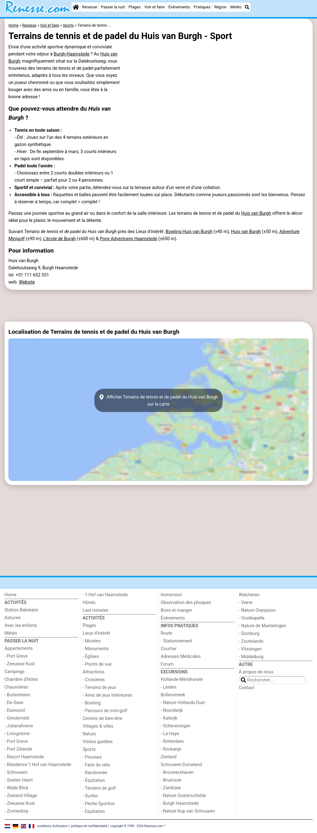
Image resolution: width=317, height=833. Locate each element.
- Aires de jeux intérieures (107, 695)
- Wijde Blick (16, 788)
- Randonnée (95, 772)
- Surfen (90, 796)
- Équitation (94, 780)
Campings (15, 671)
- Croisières (94, 679)
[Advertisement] (159, 306)
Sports (89, 749)
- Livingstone (17, 733)
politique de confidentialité (89, 826)
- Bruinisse (171, 780)
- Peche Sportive (99, 803)
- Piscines (92, 757)
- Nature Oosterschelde (183, 795)
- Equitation (94, 811)
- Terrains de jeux (99, 687)
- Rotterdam (172, 741)
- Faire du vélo (96, 765)
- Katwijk (169, 718)
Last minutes (95, 610)
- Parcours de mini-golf (105, 710)
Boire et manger (176, 610)
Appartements (19, 648)
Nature (89, 734)
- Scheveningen (176, 726)
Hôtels (89, 602)
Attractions (93, 672)
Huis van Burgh (256, 213)
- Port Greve (16, 656)
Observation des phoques (186, 602)
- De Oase (14, 702)
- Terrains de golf (99, 788)
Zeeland (168, 757)
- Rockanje (171, 749)
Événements (179, 7)
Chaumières (16, 687)
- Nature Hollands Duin (183, 702)
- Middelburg (251, 656)
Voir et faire (154, 7)
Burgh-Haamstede (71, 54)
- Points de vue (97, 664)
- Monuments (96, 648)
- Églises (91, 656)
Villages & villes (98, 726)
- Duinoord (15, 710)
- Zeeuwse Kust (20, 664)
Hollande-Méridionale (182, 679)
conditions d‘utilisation (52, 826)
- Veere (245, 602)
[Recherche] (247, 7)
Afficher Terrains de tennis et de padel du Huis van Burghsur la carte (158, 400)
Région (220, 7)
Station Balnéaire (21, 610)
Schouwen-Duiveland (181, 764)
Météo (235, 7)
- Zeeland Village (21, 795)
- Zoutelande (251, 641)
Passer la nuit (113, 7)
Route (166, 633)
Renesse (89, 7)
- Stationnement (176, 641)
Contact (246, 687)
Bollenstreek (173, 695)
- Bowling (92, 703)
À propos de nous (256, 672)
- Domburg (249, 633)
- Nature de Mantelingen (262, 625)
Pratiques (202, 7)
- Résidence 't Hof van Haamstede (38, 764)
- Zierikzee (171, 788)
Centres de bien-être (102, 718)
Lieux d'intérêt (96, 633)
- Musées (92, 641)
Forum (167, 664)
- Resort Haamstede (24, 757)
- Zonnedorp (16, 811)
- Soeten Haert (19, 780)
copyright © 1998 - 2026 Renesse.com (137, 826)
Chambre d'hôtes (21, 679)
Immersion (171, 594)
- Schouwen (16, 772)
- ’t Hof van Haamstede (105, 594)
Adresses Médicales (181, 656)
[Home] (76, 7)
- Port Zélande (18, 749)
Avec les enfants (21, 625)
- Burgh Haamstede (180, 803)
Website (27, 282)
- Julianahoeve (19, 726)
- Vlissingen (250, 649)
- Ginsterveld (17, 718)
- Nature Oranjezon (257, 610)
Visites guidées (98, 741)
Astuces (13, 617)
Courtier (168, 648)
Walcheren (249, 594)
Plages (134, 7)
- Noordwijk (172, 710)
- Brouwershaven (177, 772)
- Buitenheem (18, 695)
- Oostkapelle (251, 618)
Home (11, 594)
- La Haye (170, 733)
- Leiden (168, 687)
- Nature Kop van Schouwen (188, 811)
